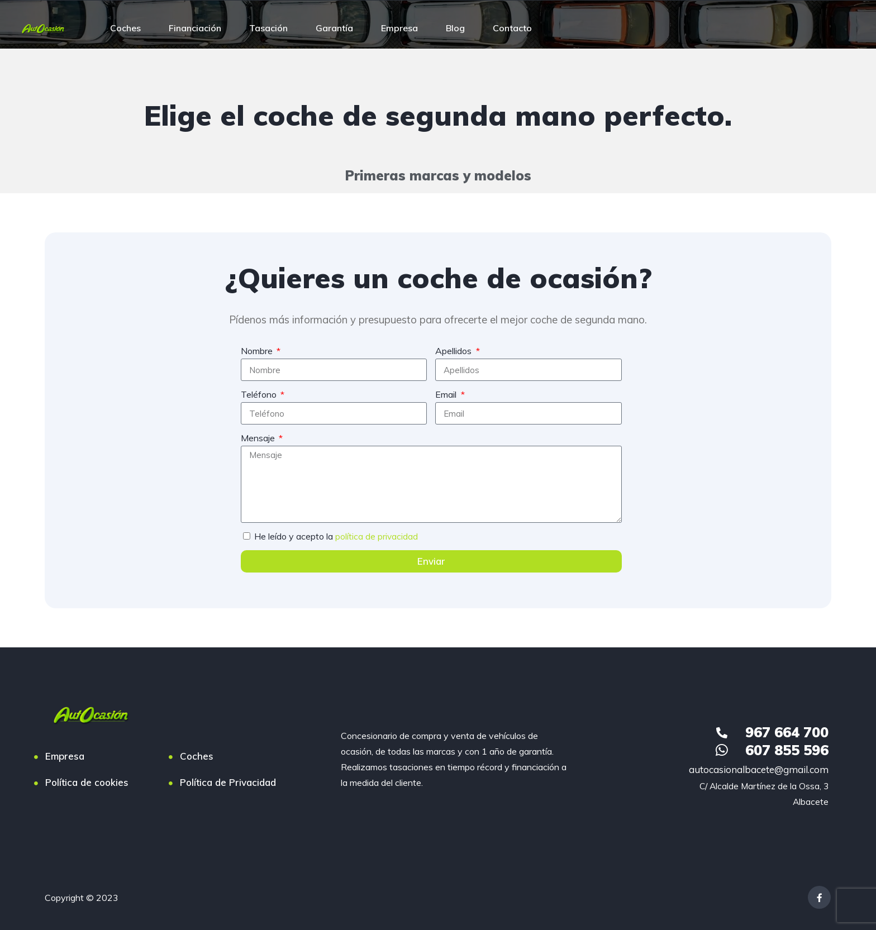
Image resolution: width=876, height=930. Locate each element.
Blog (455, 28)
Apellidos (454, 350)
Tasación (268, 28)
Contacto (512, 28)
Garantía (334, 28)
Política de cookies (86, 782)
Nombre (258, 350)
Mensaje (259, 437)
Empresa (399, 28)
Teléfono (260, 394)
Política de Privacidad (228, 782)
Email (447, 394)
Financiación (195, 28)
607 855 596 (787, 750)
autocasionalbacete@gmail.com (759, 769)
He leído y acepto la (336, 536)
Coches (125, 28)
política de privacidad (376, 536)
